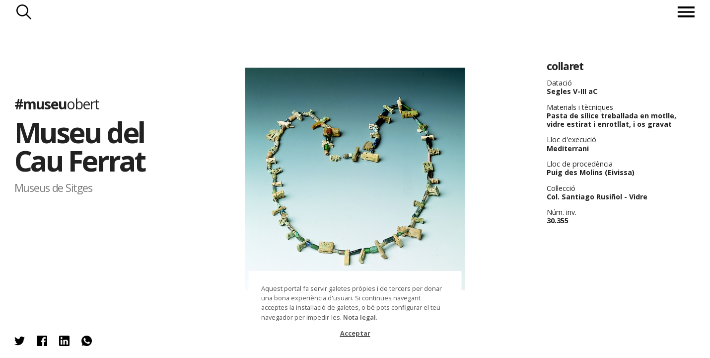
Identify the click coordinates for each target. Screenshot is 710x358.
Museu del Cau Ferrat (79, 146)
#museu (56, 103)
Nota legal (359, 317)
